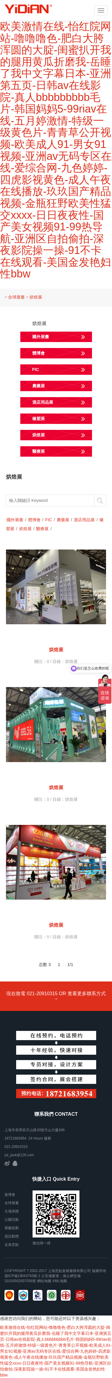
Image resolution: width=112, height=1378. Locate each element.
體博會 (34, 519)
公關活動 (11, 1220)
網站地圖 (44, 1281)
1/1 (70, 964)
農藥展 (63, 519)
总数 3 (45, 964)
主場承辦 (11, 1211)
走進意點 (11, 1245)
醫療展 (42, 528)
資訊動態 (11, 1236)
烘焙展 (36, 297)
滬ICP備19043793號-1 (22, 1276)
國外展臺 (15, 519)
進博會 (9, 1195)
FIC (48, 519)
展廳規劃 (11, 1228)
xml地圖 (59, 1281)
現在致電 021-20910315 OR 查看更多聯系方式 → (56, 996)
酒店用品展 (84, 519)
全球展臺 (16, 297)
